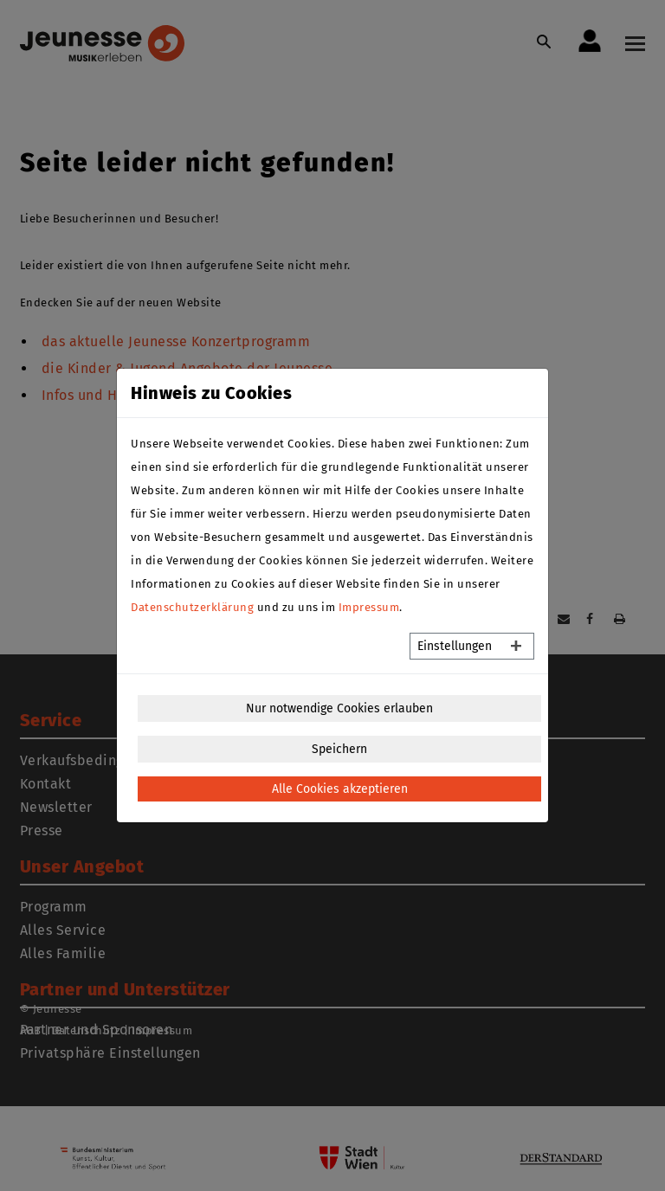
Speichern (339, 749)
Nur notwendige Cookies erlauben (339, 708)
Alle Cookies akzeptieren (340, 789)
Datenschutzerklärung (192, 607)
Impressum (369, 607)
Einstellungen (454, 646)
